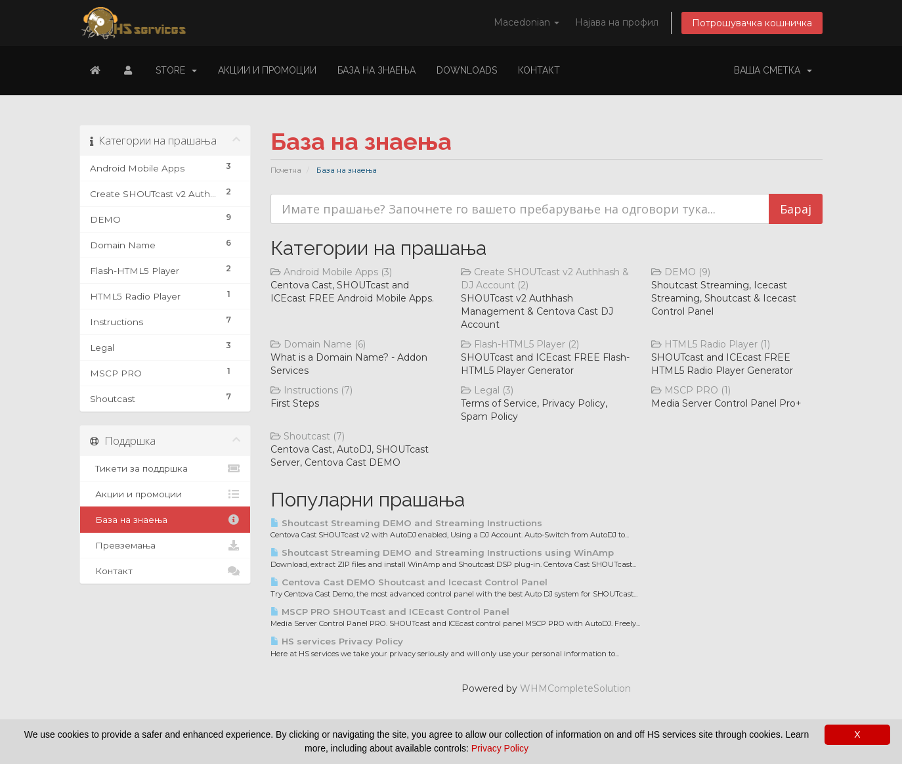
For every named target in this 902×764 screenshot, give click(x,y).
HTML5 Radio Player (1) (710, 344)
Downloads (467, 70)
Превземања (165, 545)
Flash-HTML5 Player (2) (520, 344)
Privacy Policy (499, 748)
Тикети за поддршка (165, 468)
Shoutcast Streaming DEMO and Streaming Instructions (406, 523)
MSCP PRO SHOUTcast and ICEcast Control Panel (389, 611)
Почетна (285, 170)
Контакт (539, 70)
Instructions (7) (311, 390)
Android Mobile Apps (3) (331, 272)
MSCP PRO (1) (691, 390)
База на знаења (376, 70)
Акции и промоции (267, 70)
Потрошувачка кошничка (752, 23)
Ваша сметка (773, 70)
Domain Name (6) (318, 344)
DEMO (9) (680, 272)
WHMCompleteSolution (575, 688)
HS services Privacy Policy (336, 641)
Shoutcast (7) (307, 436)
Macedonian (526, 22)
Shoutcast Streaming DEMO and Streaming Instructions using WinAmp (442, 552)
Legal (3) (487, 390)
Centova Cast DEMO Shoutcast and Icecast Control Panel (409, 582)
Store (176, 70)
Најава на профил (616, 22)
